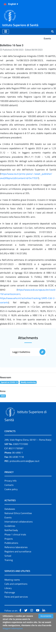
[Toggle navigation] (5, 31)
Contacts (8, 485)
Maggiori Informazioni (13, 628)
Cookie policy (11, 489)
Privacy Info (10, 480)
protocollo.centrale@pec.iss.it (24, 461)
